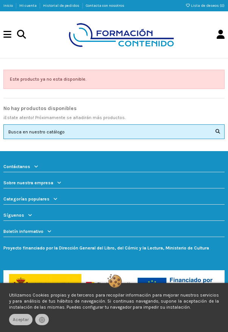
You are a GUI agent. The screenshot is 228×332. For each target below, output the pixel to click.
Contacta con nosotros (105, 5)
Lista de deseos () (205, 5)
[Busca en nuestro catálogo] (218, 131)
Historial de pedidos (61, 5)
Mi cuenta (28, 5)
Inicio (8, 5)
